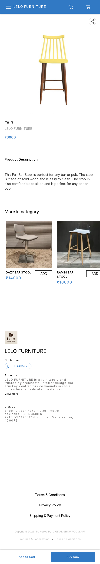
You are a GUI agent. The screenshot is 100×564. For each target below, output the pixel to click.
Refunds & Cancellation (35, 539)
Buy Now (73, 557)
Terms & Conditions (68, 539)
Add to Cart (27, 557)
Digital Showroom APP (69, 531)
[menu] (8, 7)
